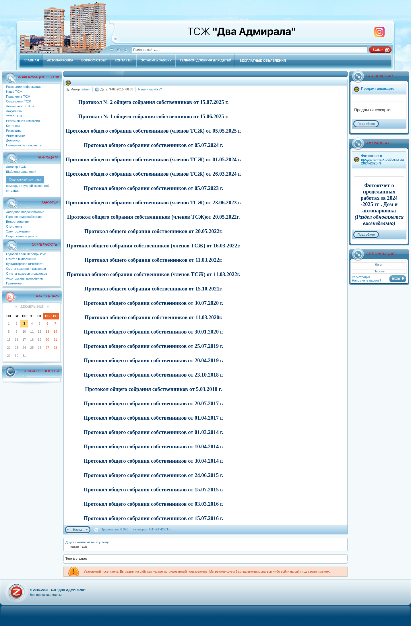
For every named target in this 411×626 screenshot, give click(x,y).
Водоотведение (17, 221)
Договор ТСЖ (16, 166)
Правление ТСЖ (18, 96)
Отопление (14, 226)
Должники (13, 140)
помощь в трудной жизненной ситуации (28, 185)
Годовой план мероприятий (26, 254)
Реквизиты (14, 130)
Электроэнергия (18, 231)
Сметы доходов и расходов (26, 268)
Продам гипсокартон (378, 89)
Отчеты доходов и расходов (26, 273)
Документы (14, 111)
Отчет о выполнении (21, 259)
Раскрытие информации (24, 86)
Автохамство (15, 135)
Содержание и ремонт (22, 236)
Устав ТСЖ (14, 116)
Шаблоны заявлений (21, 171)
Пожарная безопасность (24, 145)
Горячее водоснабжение (24, 216)
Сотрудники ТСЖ (18, 101)
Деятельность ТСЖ (20, 106)
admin (86, 89)
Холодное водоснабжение (25, 212)
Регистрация (361, 277)
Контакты (13, 125)
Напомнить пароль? (366, 280)
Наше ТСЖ (14, 91)
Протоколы (14, 283)
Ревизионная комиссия (23, 121)
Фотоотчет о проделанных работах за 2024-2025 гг (382, 159)
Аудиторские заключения (24, 278)
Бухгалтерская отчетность (25, 263)
